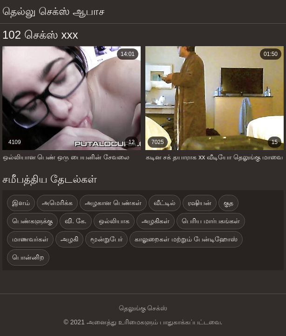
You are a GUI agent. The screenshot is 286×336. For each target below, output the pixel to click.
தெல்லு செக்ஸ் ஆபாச (53, 11)
